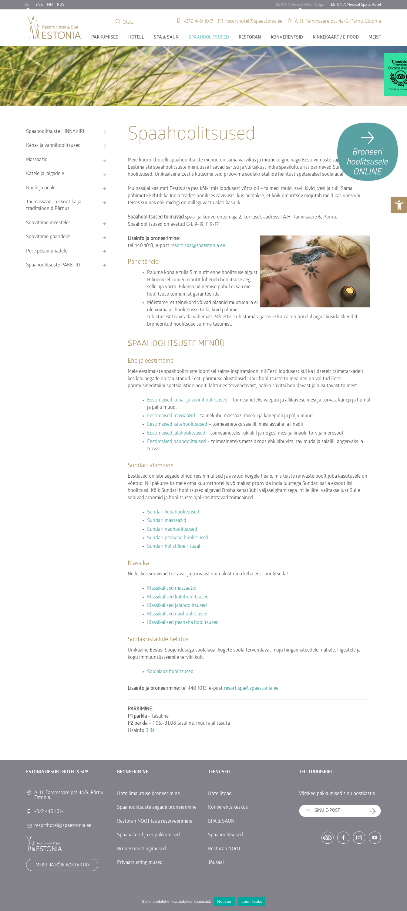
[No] (399, 902)
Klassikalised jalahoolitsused (177, 605)
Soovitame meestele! (48, 223)
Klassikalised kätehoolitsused (178, 597)
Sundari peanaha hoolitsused (177, 538)
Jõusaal (216, 862)
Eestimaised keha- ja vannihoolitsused (187, 400)
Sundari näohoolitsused (172, 529)
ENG (39, 5)
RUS (60, 5)
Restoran (250, 37)
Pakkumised (105, 37)
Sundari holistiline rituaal (173, 546)
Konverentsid (287, 37)
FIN (50, 5)
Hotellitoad (220, 793)
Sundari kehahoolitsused (173, 512)
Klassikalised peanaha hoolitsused (183, 622)
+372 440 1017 (198, 21)
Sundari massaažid (166, 520)
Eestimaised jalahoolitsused (176, 433)
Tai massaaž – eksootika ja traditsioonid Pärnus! (53, 205)
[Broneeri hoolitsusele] (367, 151)
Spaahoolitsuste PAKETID (53, 265)
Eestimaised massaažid (171, 416)
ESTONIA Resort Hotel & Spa (300, 5)
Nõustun (224, 901)
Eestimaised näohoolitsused (176, 441)
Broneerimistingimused (141, 849)
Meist (374, 37)
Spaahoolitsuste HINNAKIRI (55, 131)
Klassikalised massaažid (172, 588)
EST (28, 5)
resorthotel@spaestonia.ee (254, 21)
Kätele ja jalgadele (45, 173)
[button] (399, 205)
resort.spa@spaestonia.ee (197, 245)
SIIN (150, 730)
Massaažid (37, 159)
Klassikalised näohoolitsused (177, 614)
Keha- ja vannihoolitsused (53, 145)
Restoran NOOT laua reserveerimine (154, 821)
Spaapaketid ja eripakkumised (148, 835)
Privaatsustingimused (140, 862)
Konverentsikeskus (228, 807)
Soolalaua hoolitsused (170, 671)
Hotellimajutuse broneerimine (148, 793)
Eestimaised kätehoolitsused (177, 424)
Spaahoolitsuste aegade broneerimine (157, 807)
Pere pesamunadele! (47, 251)
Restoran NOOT (224, 849)
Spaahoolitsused (209, 37)
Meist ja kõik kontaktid (62, 865)
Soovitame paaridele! (48, 237)
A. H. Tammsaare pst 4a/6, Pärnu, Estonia (338, 21)
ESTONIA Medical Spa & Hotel (356, 5)
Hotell (136, 37)
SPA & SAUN (166, 37)
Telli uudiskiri (375, 811)
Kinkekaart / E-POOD (336, 37)
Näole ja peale (41, 188)
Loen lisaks (251, 901)
